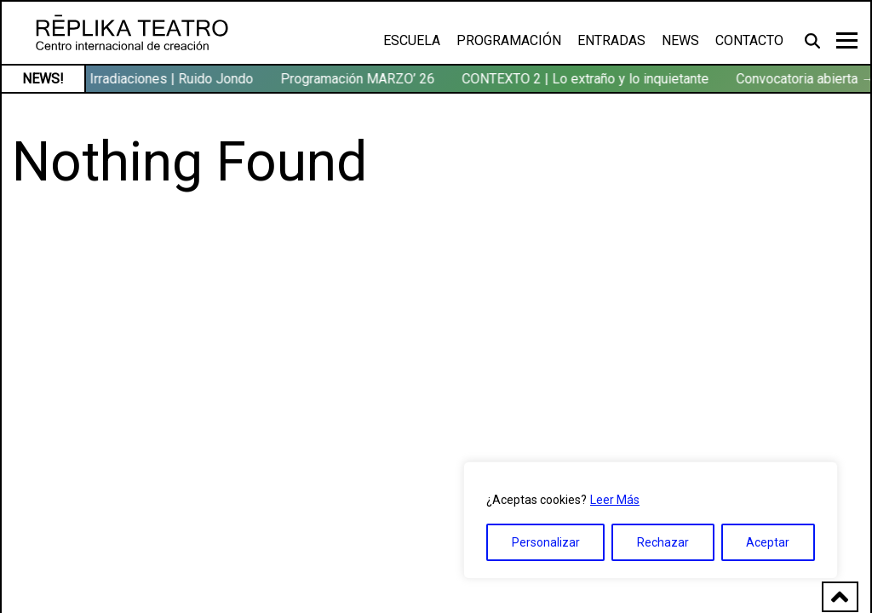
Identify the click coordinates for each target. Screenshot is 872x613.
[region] (650, 520)
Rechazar (663, 542)
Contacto (749, 40)
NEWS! (43, 79)
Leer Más (615, 500)
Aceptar (767, 542)
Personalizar (546, 542)
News (680, 40)
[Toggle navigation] (847, 40)
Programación (508, 40)
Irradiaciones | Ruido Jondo (173, 79)
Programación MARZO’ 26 (359, 79)
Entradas (611, 40)
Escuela (411, 40)
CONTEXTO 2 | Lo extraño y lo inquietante (586, 79)
